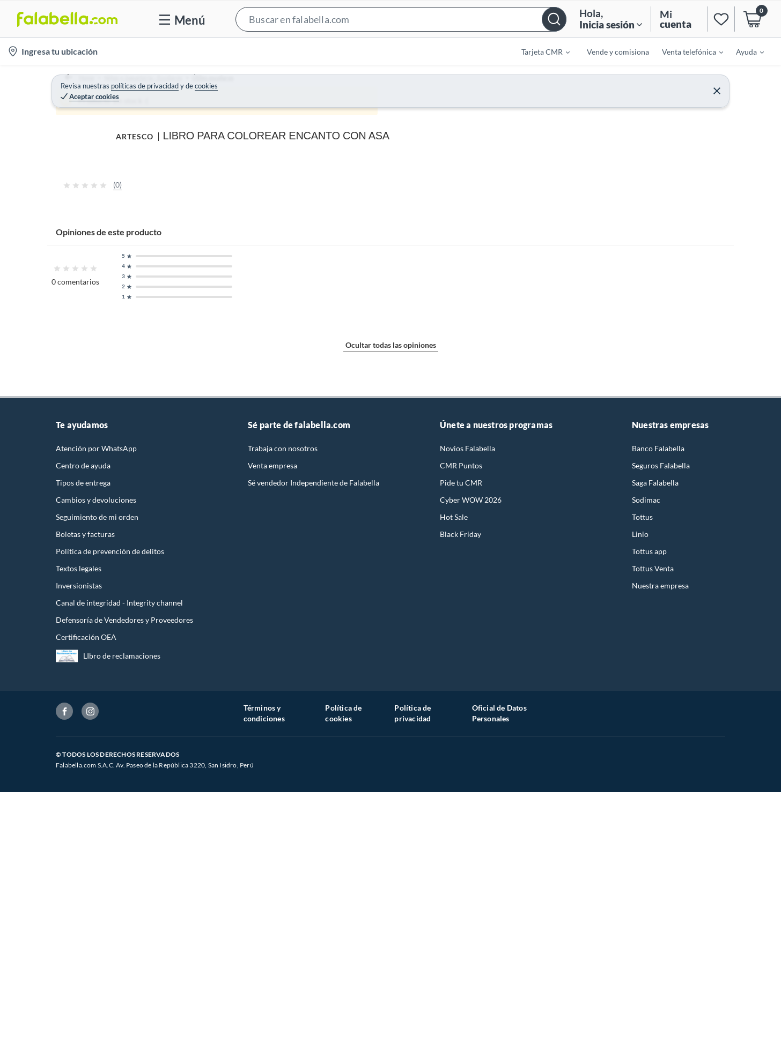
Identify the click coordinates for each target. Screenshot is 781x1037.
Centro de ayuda (83, 863)
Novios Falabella (467, 846)
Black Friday (460, 931)
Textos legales (78, 966)
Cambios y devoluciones (96, 897)
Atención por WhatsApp (96, 846)
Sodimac (646, 897)
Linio (640, 931)
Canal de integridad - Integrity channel (119, 1000)
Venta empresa (272, 863)
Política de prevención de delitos (110, 948)
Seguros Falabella (661, 863)
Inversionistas (79, 983)
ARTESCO (495, 105)
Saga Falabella (655, 880)
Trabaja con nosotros (283, 846)
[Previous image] (125, 277)
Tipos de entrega (83, 880)
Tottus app (649, 948)
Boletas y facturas (85, 931)
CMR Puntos (461, 863)
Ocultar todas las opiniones (391, 758)
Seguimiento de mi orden (97, 914)
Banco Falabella (658, 846)
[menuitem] (539, 51)
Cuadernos (288, 82)
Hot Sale (454, 914)
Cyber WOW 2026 (471, 897)
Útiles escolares (233, 82)
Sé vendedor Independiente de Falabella (313, 880)
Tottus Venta (653, 966)
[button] (400, 19)
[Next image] (441, 277)
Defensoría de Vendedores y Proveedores (124, 1017)
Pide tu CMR (461, 880)
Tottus (642, 914)
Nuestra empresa (660, 983)
